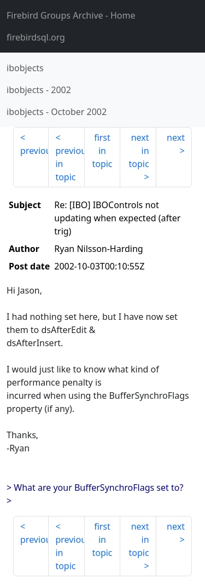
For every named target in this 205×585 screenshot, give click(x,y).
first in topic (102, 150)
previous (34, 151)
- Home (71, 15)
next (176, 137)
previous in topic (69, 164)
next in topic (138, 150)
